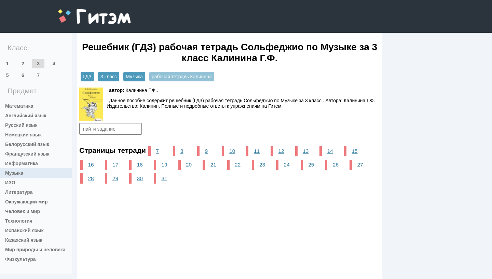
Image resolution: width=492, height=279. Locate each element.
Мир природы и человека (35, 249)
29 (115, 178)
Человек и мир (22, 211)
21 (213, 165)
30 (140, 178)
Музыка (14, 173)
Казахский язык (23, 240)
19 (164, 165)
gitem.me (76, 12)
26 (336, 165)
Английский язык (25, 115)
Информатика (21, 163)
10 (232, 151)
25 (311, 165)
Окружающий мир (26, 201)
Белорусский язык (27, 144)
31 (164, 178)
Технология (18, 221)
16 (91, 165)
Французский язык (27, 154)
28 (91, 178)
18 (140, 165)
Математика (19, 106)
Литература (19, 192)
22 (238, 165)
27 (360, 165)
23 (262, 165)
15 (354, 151)
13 (306, 151)
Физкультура (20, 259)
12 (281, 151)
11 (257, 151)
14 (330, 151)
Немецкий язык (23, 134)
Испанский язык (24, 230)
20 (189, 165)
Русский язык (21, 125)
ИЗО (10, 182)
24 (287, 165)
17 (115, 165)
